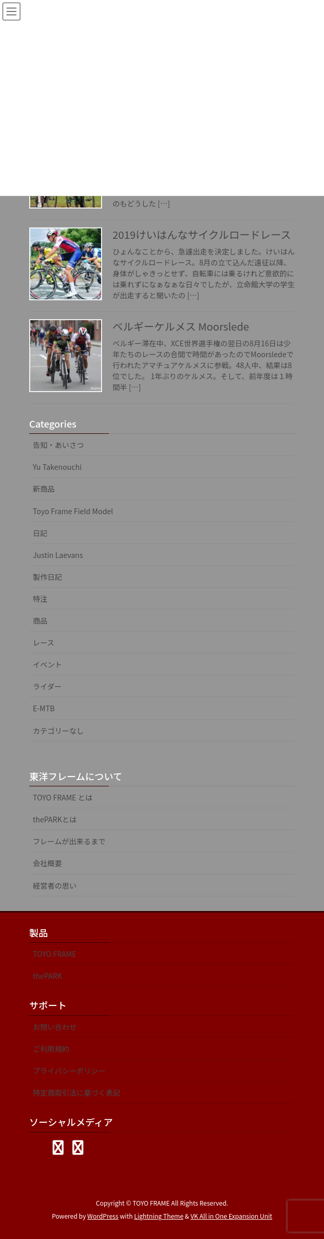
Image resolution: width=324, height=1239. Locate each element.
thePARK (47, 975)
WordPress (103, 1215)
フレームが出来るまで (69, 841)
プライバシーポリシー (69, 1070)
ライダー (47, 686)
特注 (40, 598)
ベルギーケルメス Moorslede (181, 326)
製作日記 (47, 577)
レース (43, 642)
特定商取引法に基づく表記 (76, 1092)
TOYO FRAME (54, 954)
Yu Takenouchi (57, 466)
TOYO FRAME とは (63, 797)
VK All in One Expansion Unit (231, 1215)
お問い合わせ (55, 1027)
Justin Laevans (58, 555)
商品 (40, 620)
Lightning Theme (158, 1215)
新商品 (44, 488)
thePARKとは (55, 819)
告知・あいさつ (58, 445)
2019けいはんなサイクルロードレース (202, 234)
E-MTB (44, 708)
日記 (40, 533)
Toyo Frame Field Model (73, 511)
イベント (47, 664)
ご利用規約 (51, 1048)
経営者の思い (55, 885)
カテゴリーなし (58, 730)
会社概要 (47, 863)
